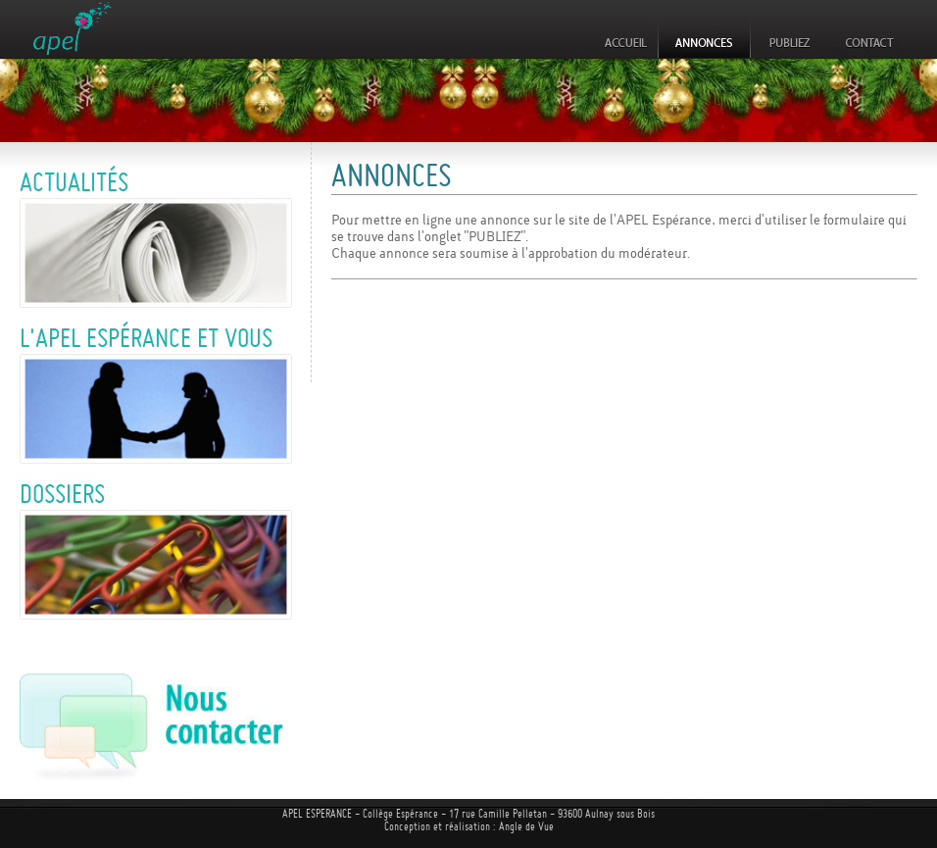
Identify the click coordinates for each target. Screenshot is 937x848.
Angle (510, 827)
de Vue (539, 827)
